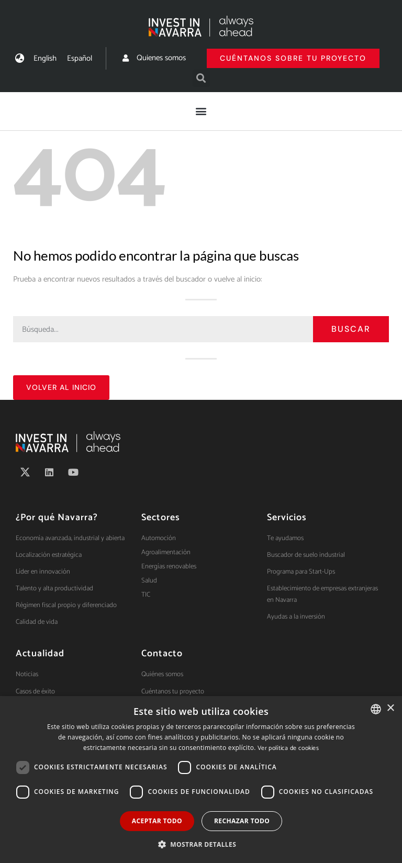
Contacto (162, 654)
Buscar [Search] (351, 328)
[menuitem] (45, 58)
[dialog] (201, 779)
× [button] (390, 708)
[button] (201, 78)
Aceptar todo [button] (157, 820)
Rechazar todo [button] (242, 820)
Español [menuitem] (79, 58)
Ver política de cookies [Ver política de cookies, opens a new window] (288, 748)
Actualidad (40, 654)
